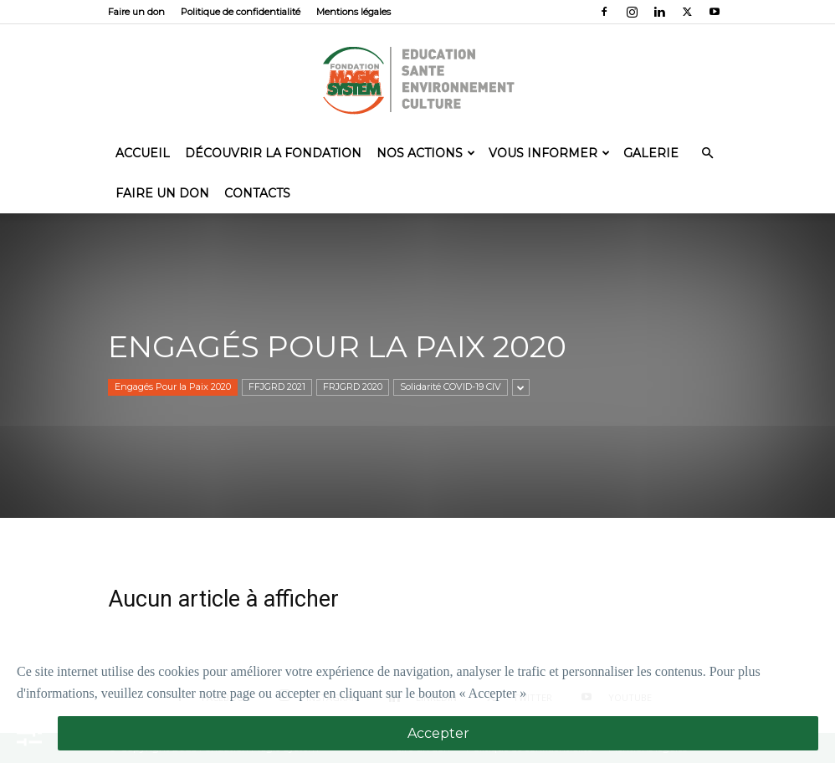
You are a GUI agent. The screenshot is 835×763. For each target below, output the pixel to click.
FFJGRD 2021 (276, 386)
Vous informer (549, 153)
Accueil (142, 153)
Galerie (651, 153)
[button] (707, 152)
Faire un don (136, 12)
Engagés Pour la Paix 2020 (173, 386)
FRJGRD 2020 (352, 386)
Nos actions (426, 153)
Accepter (438, 733)
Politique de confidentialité (240, 12)
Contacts (257, 193)
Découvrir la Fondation (273, 153)
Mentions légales (353, 12)
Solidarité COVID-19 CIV (450, 386)
